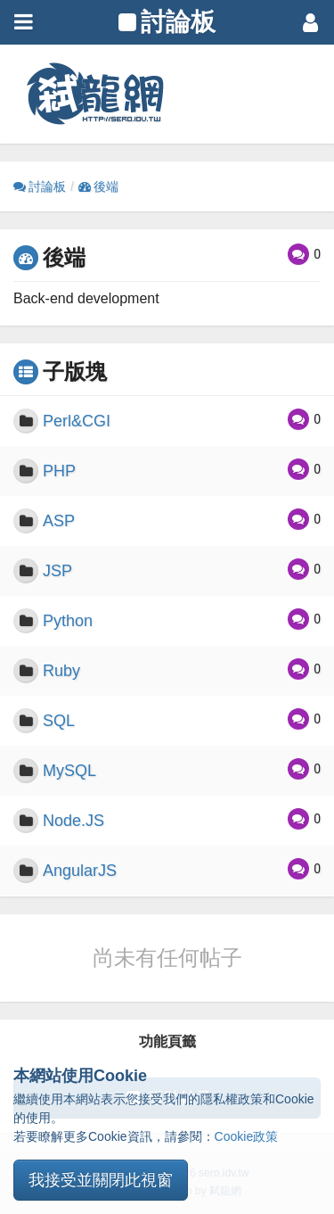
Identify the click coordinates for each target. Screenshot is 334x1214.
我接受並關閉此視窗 (101, 1180)
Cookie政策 (247, 1136)
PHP (59, 471)
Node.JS (73, 821)
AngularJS (80, 871)
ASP (59, 521)
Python (68, 621)
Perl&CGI (76, 421)
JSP (57, 571)
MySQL (69, 771)
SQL (59, 721)
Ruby (61, 671)
